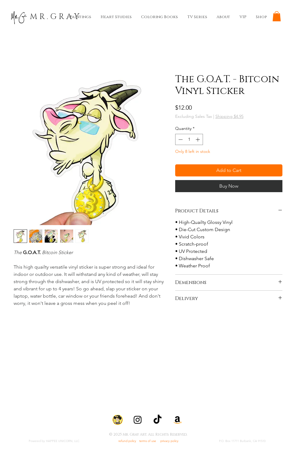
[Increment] (198, 139)
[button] (276, 16)
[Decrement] (180, 139)
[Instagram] (137, 420)
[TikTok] (157, 420)
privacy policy (169, 441)
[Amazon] (177, 420)
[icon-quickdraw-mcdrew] (117, 420)
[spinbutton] (189, 139)
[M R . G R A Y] (54, 17)
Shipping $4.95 (229, 116)
